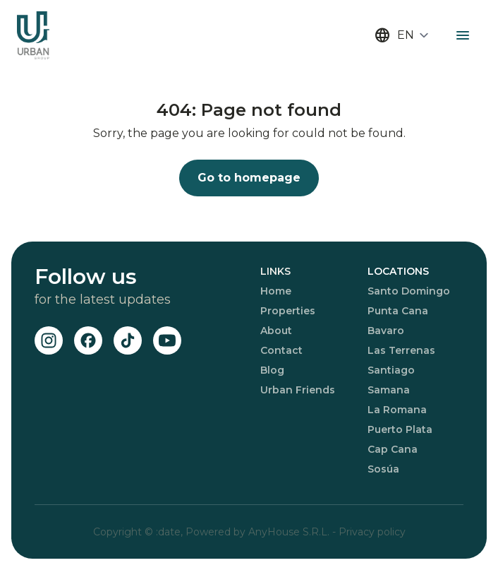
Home (275, 291)
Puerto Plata (400, 429)
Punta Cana (398, 310)
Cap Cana (393, 449)
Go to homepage (249, 177)
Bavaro (386, 330)
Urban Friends (297, 390)
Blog (272, 370)
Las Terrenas (401, 350)
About (276, 330)
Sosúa (383, 469)
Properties (287, 310)
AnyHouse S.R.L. (290, 532)
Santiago (391, 370)
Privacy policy (372, 532)
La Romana (397, 409)
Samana (389, 390)
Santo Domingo (409, 291)
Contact (281, 350)
